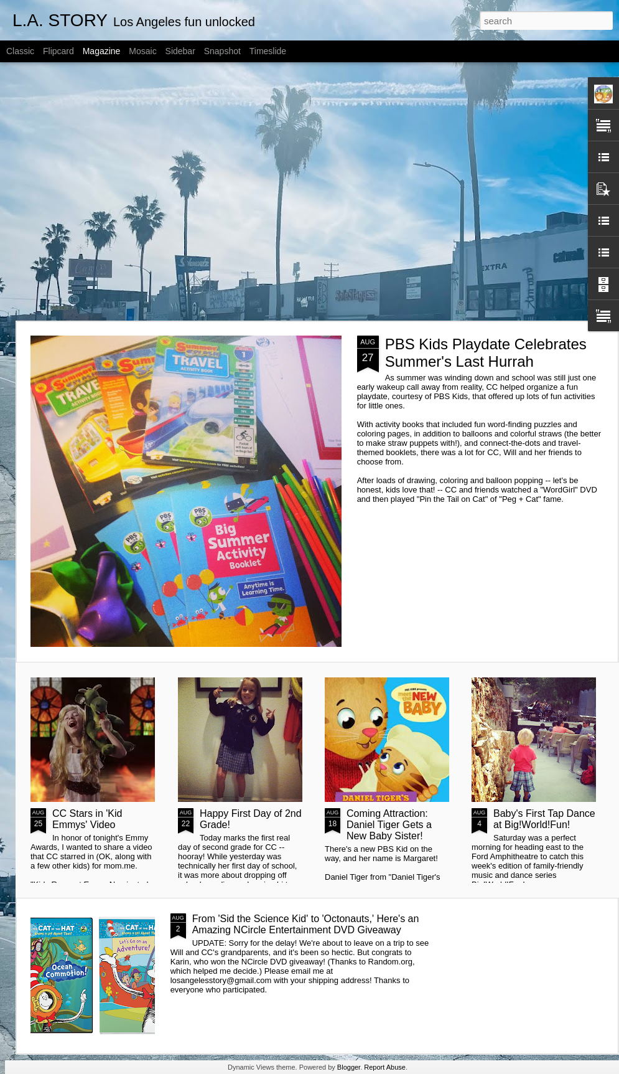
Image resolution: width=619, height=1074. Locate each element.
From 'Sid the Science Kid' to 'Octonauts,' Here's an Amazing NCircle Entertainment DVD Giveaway (305, 924)
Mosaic (142, 51)
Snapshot (222, 51)
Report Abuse (385, 1067)
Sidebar (180, 51)
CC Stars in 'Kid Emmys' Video (87, 819)
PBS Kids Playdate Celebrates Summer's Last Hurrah (486, 353)
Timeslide (267, 51)
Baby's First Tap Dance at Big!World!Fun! (544, 819)
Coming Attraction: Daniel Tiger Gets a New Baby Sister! (389, 824)
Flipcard (58, 51)
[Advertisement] (116, 191)
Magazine (102, 51)
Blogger (348, 1067)
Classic (20, 51)
